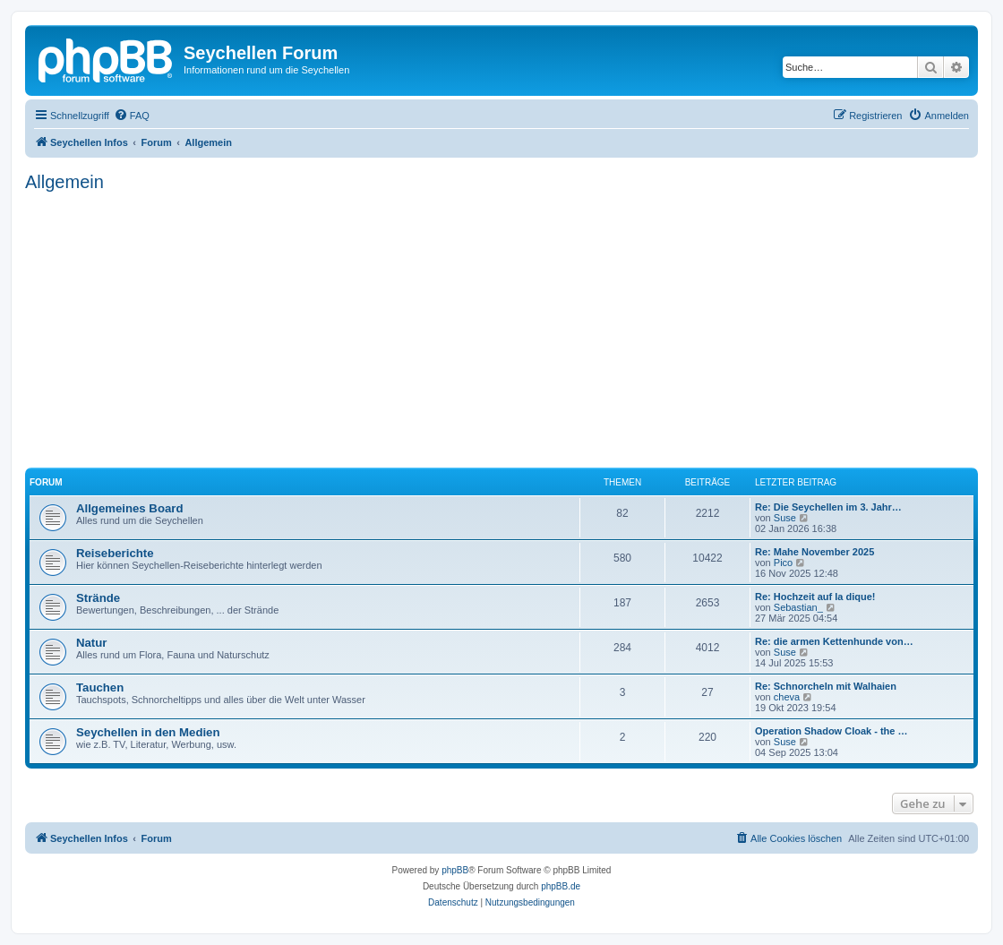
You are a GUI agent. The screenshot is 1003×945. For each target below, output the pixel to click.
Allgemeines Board (129, 508)
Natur (91, 642)
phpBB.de (560, 886)
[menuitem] (132, 115)
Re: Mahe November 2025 (814, 551)
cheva (787, 697)
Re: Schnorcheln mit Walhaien (825, 686)
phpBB (454, 870)
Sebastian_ (798, 607)
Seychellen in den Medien (148, 732)
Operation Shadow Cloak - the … (831, 731)
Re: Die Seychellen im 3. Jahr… (828, 507)
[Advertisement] (501, 327)
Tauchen (100, 687)
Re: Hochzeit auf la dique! (815, 596)
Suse (785, 517)
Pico (783, 562)
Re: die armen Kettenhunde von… (834, 641)
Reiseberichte (115, 553)
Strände (98, 598)
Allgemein (64, 182)
